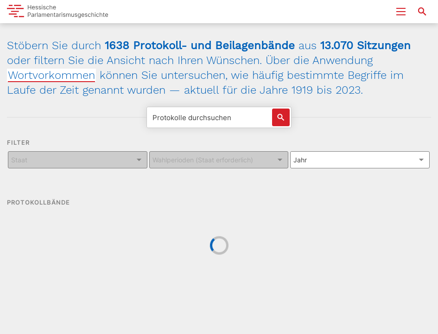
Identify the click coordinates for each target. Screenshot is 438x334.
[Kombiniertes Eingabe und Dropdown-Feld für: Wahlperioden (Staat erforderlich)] (219, 159)
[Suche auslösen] (281, 117)
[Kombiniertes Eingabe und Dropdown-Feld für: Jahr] (360, 159)
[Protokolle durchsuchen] (219, 117)
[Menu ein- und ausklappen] (401, 11)
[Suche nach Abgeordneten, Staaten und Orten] (422, 11)
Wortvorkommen (51, 75)
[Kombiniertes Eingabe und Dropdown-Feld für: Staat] (77, 159)
